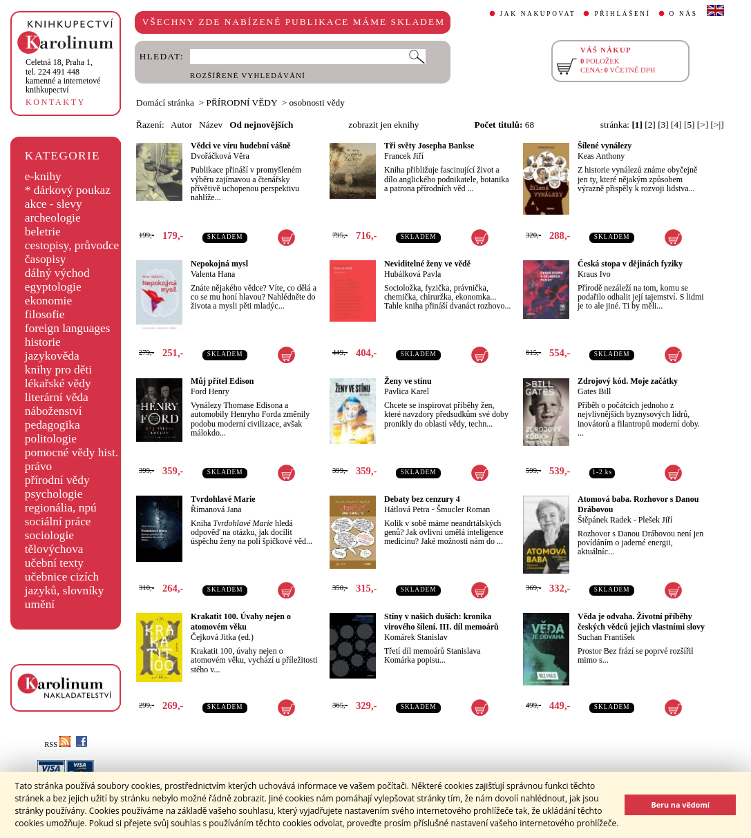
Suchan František (606, 637)
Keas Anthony (601, 156)
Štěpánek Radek (604, 520)
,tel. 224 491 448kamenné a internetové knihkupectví (63, 76)
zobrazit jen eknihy (383, 124)
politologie (51, 438)
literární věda (56, 397)
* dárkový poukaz (68, 190)
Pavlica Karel (406, 391)
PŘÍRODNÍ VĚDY (242, 102)
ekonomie (48, 300)
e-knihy (43, 176)
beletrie (43, 231)
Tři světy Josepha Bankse (429, 145)
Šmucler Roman (464, 509)
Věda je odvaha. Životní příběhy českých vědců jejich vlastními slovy (641, 622)
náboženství (53, 411)
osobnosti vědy (317, 102)
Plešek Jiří (655, 520)
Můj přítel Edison (222, 381)
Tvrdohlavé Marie (223, 499)
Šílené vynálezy (604, 145)
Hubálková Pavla (412, 274)
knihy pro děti (58, 369)
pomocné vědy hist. (71, 452)
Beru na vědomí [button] (680, 804)
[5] (689, 124)
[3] (663, 124)
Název (210, 124)
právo (38, 466)
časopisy (45, 259)
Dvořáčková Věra (220, 156)
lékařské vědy (58, 383)
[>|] (717, 124)
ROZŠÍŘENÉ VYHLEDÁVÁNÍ (247, 75)
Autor (181, 124)
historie (43, 342)
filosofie (45, 314)
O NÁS (683, 13)
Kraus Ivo (594, 274)
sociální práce (58, 521)
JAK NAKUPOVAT (538, 13)
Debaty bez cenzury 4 (422, 499)
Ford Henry (210, 391)
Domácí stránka (165, 102)
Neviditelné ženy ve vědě (427, 264)
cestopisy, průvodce (72, 245)
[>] (702, 124)
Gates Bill (594, 391)
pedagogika (52, 424)
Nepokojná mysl (219, 264)
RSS (57, 744)
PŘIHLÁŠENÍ (622, 13)
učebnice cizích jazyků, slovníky (64, 583)
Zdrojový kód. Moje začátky (628, 381)
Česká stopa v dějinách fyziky (630, 264)
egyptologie (53, 286)
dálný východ (57, 273)
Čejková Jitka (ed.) (222, 637)
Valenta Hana (213, 274)
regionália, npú (61, 507)
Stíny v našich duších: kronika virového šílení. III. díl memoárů (441, 622)
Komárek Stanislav (416, 637)
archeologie (53, 217)
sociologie (49, 535)
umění (40, 604)
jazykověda (52, 355)
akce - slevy (53, 204)
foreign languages (68, 328)
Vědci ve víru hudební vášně (241, 145)
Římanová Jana (216, 509)
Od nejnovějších (261, 124)
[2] (650, 124)
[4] (676, 124)
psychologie (54, 493)
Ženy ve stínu (408, 381)
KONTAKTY (56, 102)
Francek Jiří (404, 156)
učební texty (54, 562)
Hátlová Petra (407, 509)
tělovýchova (54, 549)
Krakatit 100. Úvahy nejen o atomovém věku (241, 622)
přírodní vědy (57, 480)
